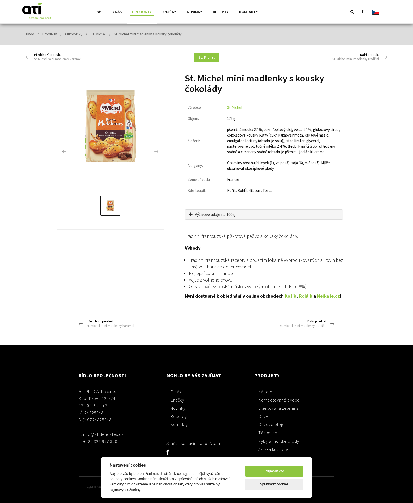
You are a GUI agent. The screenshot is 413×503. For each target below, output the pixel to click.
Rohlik (305, 296)
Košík (290, 296)
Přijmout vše (274, 471)
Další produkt (341, 56)
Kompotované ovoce (279, 399)
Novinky (194, 11)
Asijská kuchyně (273, 449)
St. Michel (98, 33)
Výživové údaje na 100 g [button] (212, 214)
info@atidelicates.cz (103, 434)
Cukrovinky (73, 33)
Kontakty (248, 11)
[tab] (264, 214)
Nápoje (265, 391)
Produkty (142, 11)
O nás (116, 11)
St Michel (234, 107)
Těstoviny (267, 432)
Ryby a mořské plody (278, 440)
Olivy (263, 416)
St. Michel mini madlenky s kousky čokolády (148, 33)
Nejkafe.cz (328, 296)
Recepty (221, 11)
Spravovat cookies (274, 484)
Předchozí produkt (72, 56)
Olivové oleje (271, 424)
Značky (169, 11)
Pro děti (266, 457)
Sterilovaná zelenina (278, 407)
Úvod (30, 33)
